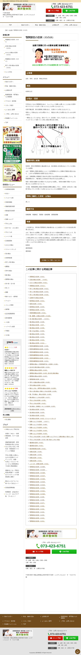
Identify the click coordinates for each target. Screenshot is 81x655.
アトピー (8, 300)
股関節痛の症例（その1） (37, 379)
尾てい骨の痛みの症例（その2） (39, 291)
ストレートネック (10, 249)
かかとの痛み (9, 245)
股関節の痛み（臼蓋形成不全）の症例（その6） (44, 364)
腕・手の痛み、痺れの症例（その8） (41, 394)
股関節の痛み (9, 279)
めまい (7, 193)
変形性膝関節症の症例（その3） (39, 355)
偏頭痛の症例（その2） (37, 442)
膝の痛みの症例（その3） (37, 337)
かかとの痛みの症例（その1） (39, 282)
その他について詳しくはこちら (51, 260)
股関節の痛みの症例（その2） (39, 376)
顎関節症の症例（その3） (37, 515)
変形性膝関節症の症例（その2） (40, 358)
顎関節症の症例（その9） (37, 497)
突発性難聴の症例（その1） (38, 313)
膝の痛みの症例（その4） (37, 334)
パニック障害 (9, 305)
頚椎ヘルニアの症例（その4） (39, 430)
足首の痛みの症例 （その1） (39, 279)
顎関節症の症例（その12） (38, 488)
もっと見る (8, 72)
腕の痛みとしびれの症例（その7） (40, 397)
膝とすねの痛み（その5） (37, 331)
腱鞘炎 (7, 266)
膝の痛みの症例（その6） (37, 328)
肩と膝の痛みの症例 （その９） (40, 319)
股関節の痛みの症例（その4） (39, 370)
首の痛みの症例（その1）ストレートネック (43, 418)
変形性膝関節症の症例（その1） (39, 361)
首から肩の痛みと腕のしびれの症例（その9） (43, 391)
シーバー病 (8, 236)
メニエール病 (9, 198)
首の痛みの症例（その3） (37, 412)
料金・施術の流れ (40, 25)
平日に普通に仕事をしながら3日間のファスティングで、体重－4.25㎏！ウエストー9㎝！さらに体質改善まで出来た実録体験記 (12, 460)
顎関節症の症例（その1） (37, 521)
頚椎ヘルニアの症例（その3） (39, 433)
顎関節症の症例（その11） (38, 491)
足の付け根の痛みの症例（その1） (40, 367)
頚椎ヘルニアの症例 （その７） (40, 421)
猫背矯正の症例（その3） (37, 307)
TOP (10, 25)
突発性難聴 (8, 202)
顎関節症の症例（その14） (38, 482)
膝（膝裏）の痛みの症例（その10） (40, 316)
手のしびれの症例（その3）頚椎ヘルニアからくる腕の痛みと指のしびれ (51, 436)
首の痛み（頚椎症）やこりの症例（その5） (43, 406)
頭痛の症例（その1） (36, 460)
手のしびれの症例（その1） (38, 403)
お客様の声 (55, 25)
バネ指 (7, 322)
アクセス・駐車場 (10, 101)
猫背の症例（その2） (36, 304)
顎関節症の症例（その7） (37, 503)
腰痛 (6, 292)
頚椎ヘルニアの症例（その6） (39, 424)
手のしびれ (8, 223)
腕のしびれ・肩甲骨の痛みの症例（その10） (43, 388)
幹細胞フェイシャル (11, 118)
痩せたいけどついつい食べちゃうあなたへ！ (12, 482)
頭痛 (6, 215)
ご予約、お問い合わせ (70, 25)
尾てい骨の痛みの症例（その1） (39, 288)
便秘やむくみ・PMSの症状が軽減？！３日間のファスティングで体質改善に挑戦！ (12, 474)
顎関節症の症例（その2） (37, 518)
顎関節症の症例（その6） (37, 506)
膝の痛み (8, 275)
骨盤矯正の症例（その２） (38, 285)
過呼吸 (7, 309)
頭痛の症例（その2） (36, 457)
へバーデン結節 (10, 326)
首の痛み (8, 253)
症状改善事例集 (10, 487)
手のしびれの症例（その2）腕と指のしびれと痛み (45, 439)
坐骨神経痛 (8, 258)
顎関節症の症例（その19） (38, 470)
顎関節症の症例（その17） (38, 476)
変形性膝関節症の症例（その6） (39, 346)
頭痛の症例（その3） (36, 454)
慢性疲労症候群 (10, 210)
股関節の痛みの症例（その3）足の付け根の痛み (44, 373)
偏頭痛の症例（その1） (37, 445)
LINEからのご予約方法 (12, 429)
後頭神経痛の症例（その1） (38, 448)
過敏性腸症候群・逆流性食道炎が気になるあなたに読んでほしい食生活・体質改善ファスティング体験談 (12, 446)
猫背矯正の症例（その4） (37, 310)
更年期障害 (8, 318)
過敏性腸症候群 (10, 206)
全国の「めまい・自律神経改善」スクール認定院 (12, 436)
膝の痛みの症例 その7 (37, 325)
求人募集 (8, 419)
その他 (10, 30)
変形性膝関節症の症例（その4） (39, 352)
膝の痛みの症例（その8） (37, 322)
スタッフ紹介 (9, 105)
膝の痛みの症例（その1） (38, 343)
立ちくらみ (8, 232)
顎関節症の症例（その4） (37, 512)
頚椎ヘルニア (9, 219)
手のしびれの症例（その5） (38, 400)
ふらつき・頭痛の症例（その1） (39, 464)
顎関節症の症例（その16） (38, 479)
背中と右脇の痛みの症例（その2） (40, 382)
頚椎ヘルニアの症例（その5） (39, 427)
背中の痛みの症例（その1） (38, 385)
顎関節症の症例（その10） (38, 494)
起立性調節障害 (10, 313)
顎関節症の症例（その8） (37, 500)
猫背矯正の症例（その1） (37, 301)
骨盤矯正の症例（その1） (37, 276)
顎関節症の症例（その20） (38, 467)
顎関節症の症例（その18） (38, 473)
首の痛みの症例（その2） (37, 415)
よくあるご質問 (10, 109)
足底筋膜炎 (8, 240)
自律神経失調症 (10, 189)
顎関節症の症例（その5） (37, 509)
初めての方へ (25, 25)
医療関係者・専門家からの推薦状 (12, 96)
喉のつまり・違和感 (11, 296)
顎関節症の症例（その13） (38, 485)
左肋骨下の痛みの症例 (37, 297)
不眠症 (7, 330)
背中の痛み (8, 270)
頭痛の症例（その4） (36, 451)
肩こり (7, 288)
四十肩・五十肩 (10, 283)
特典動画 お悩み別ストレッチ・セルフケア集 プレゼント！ (12, 494)
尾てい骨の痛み (10, 262)
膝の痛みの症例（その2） (37, 340)
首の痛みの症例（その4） (37, 409)
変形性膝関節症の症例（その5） (39, 349)
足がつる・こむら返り (12, 228)
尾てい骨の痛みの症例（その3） (39, 294)
